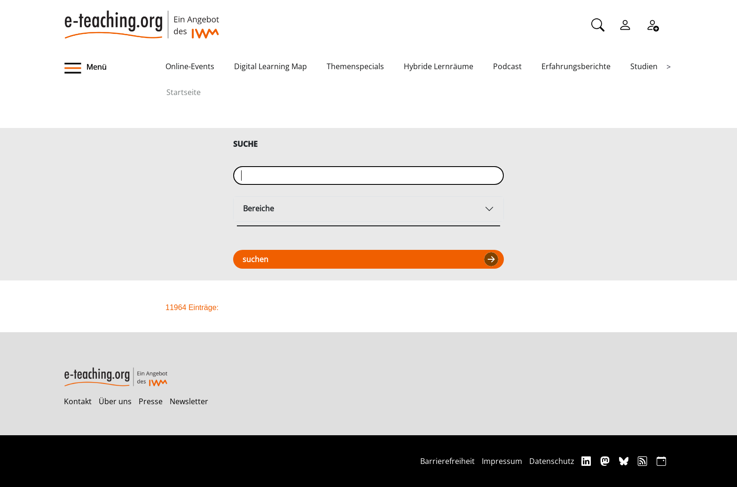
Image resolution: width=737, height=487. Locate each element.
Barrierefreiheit (447, 461)
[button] (114, 68)
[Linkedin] (587, 461)
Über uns (115, 401)
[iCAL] (661, 461)
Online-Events (189, 66)
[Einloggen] (625, 24)
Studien (644, 66)
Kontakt (78, 401)
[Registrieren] (652, 24)
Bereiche (258, 208)
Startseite (183, 92)
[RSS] (644, 461)
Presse (151, 401)
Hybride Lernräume (438, 66)
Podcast (507, 66)
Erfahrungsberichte (576, 66)
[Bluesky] (625, 461)
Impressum (502, 461)
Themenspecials (355, 66)
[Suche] (597, 24)
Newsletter (189, 401)
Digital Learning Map (270, 66)
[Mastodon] (606, 461)
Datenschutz (551, 461)
